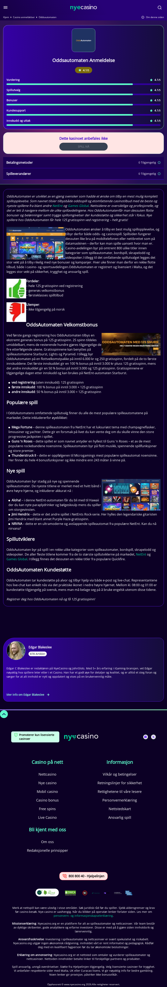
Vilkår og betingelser (120, 774)
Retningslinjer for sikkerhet (119, 782)
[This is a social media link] (145, 737)
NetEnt (57, 206)
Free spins (47, 808)
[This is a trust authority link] (96, 893)
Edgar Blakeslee (40, 647)
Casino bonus (47, 800)
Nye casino (47, 782)
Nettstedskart (120, 808)
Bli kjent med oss (47, 829)
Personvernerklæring (119, 800)
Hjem (6, 17)
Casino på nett (47, 762)
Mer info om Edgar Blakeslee (27, 694)
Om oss (47, 841)
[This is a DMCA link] (70, 893)
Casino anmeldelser (24, 17)
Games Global (78, 206)
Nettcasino (47, 774)
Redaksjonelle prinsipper (47, 850)
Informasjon (119, 762)
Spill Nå (83, 146)
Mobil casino (47, 791)
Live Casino (47, 817)
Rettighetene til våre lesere (120, 791)
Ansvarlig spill (119, 817)
